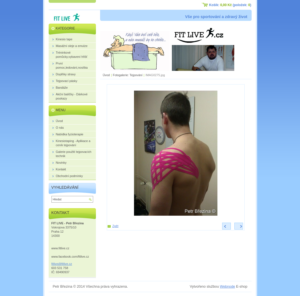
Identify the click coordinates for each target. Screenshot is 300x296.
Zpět (115, 226)
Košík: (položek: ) (230, 5)
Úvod (106, 75)
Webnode (227, 286)
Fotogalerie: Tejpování (128, 75)
